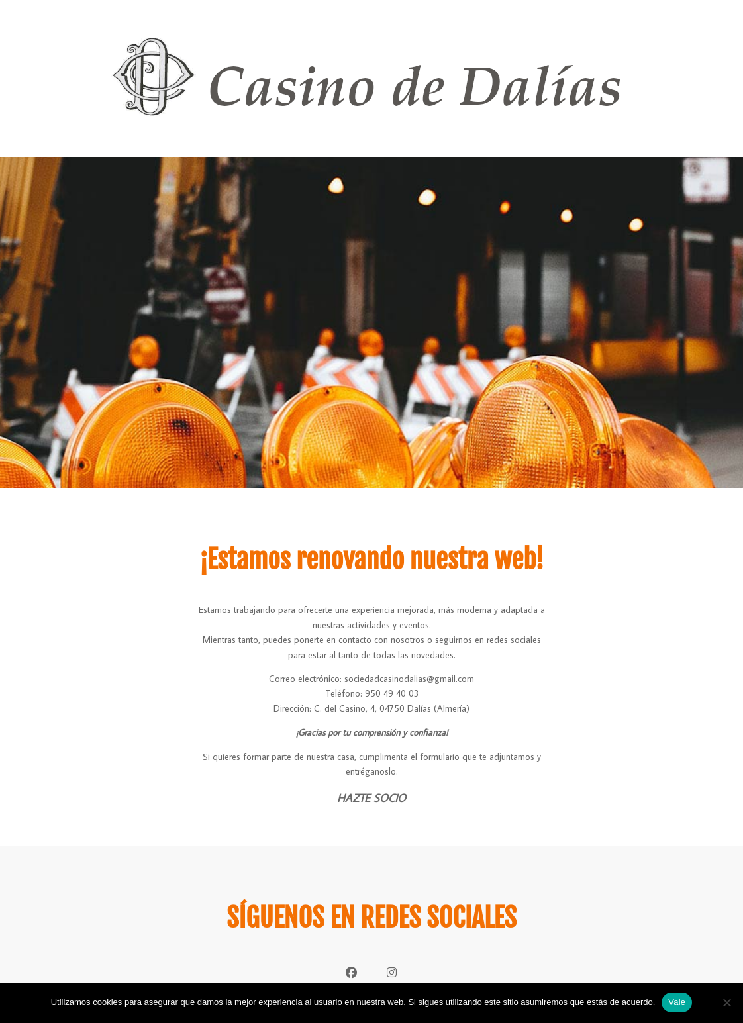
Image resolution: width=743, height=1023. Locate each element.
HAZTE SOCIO (371, 798)
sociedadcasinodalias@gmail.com (409, 679)
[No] (726, 1002)
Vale (676, 1002)
